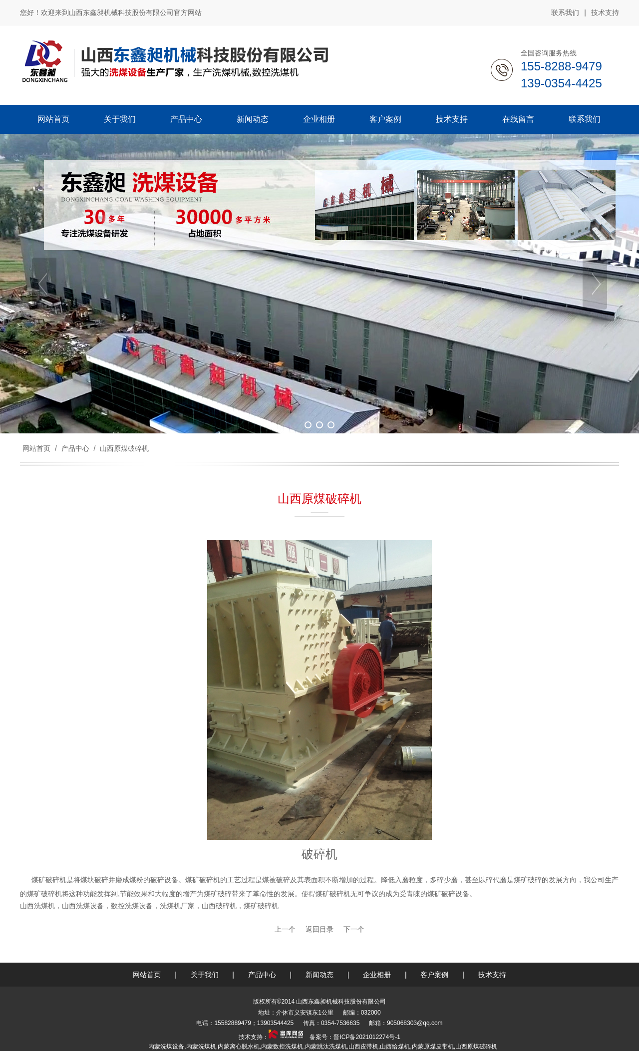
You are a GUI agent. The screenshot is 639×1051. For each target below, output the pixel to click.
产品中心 (75, 448)
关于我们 (205, 975)
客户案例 (434, 975)
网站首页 (36, 448)
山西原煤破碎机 (123, 448)
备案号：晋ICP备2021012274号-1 (354, 1037)
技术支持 (605, 12)
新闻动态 (319, 975)
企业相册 (377, 975)
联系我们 (565, 12)
